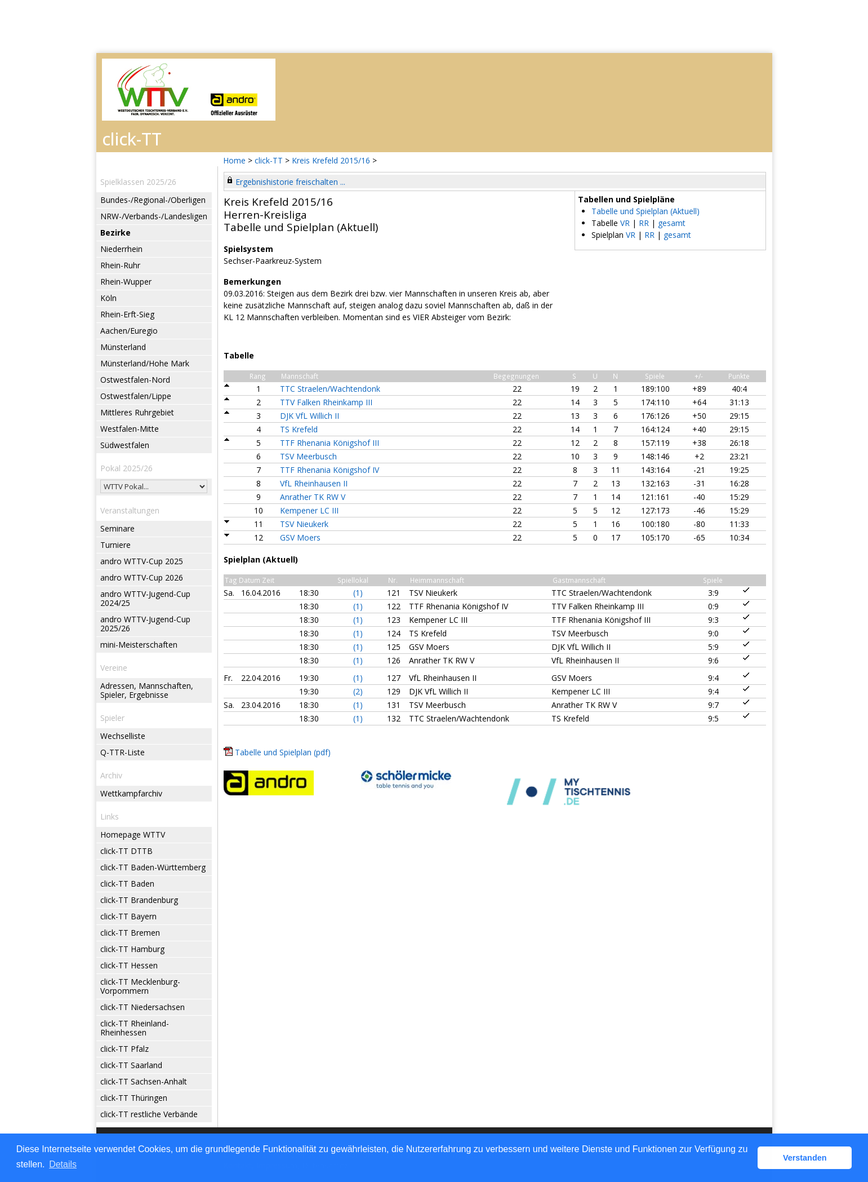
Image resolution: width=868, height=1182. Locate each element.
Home (234, 160)
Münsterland (123, 347)
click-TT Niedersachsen (142, 1007)
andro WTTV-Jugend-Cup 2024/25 (145, 598)
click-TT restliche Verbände (149, 1114)
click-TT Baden (127, 883)
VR (625, 223)
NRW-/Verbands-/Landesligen (153, 216)
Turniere (115, 544)
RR (644, 223)
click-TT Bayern (128, 916)
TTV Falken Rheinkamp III (326, 402)
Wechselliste (122, 736)
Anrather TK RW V (312, 497)
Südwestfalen (124, 445)
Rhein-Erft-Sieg (127, 314)
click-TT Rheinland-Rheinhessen (134, 1028)
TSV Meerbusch (308, 456)
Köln (108, 298)
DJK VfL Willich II (309, 415)
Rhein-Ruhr (120, 265)
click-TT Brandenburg (139, 900)
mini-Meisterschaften (138, 644)
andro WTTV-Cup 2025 (141, 561)
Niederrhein (121, 249)
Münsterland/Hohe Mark (144, 363)
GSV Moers (300, 537)
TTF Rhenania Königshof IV (329, 469)
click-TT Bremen (130, 932)
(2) (358, 691)
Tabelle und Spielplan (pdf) (283, 752)
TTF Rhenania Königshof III (329, 442)
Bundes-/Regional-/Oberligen (153, 199)
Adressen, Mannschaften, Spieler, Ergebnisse (146, 690)
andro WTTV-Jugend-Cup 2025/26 (145, 624)
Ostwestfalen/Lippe (135, 396)
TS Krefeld (299, 429)
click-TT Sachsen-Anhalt (143, 1081)
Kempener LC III (309, 510)
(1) (358, 592)
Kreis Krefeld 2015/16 (332, 160)
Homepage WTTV (132, 834)
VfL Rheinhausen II (314, 483)
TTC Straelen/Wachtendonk (330, 388)
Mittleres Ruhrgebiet (137, 412)
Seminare (117, 528)
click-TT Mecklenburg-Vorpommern (140, 986)
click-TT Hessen (129, 965)
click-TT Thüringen (133, 1097)
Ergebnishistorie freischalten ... (290, 181)
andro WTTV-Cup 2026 (141, 577)
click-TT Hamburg (132, 949)
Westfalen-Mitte (129, 428)
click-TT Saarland (131, 1065)
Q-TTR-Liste (122, 752)
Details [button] (63, 1164)
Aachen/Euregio (129, 330)
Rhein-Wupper (126, 281)
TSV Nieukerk (304, 524)
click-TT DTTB (126, 850)
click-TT (269, 160)
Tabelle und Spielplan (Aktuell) (645, 211)
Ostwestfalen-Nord (135, 379)
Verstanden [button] (805, 1157)
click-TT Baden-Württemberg (153, 867)
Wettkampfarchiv (131, 793)
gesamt (672, 223)
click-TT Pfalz (124, 1048)
